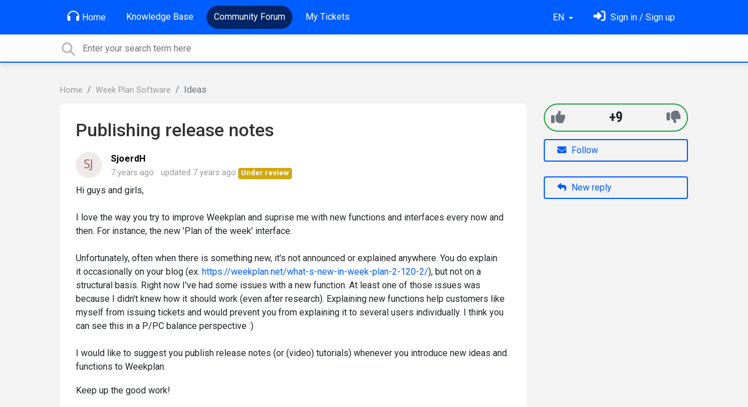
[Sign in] (634, 17)
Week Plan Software (133, 90)
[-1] (674, 117)
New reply (584, 187)
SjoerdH (128, 158)
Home (86, 16)
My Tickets (328, 16)
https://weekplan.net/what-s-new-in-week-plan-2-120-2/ (315, 271)
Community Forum (249, 16)
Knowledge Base (160, 16)
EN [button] (559, 17)
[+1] (558, 117)
